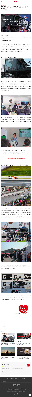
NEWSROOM (3, 5)
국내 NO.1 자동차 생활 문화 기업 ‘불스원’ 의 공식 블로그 (12, 368)
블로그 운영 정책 (10, 378)
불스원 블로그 (5, 364)
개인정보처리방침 (17, 378)
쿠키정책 (23, 378)
